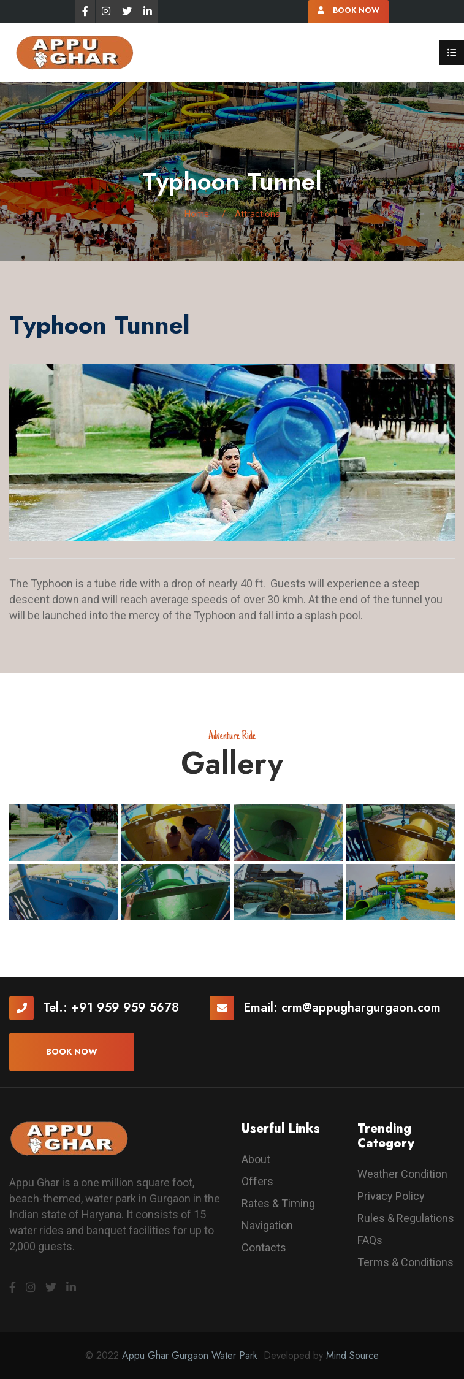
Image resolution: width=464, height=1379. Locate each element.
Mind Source (352, 1355)
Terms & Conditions (405, 1262)
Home (196, 214)
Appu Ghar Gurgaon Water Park (189, 1355)
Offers (257, 1181)
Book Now (348, 10)
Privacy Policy (391, 1196)
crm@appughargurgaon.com (361, 1008)
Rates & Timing (278, 1203)
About (256, 1159)
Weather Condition (402, 1173)
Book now (71, 1051)
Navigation (267, 1225)
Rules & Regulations (405, 1218)
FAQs (369, 1240)
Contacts (264, 1247)
